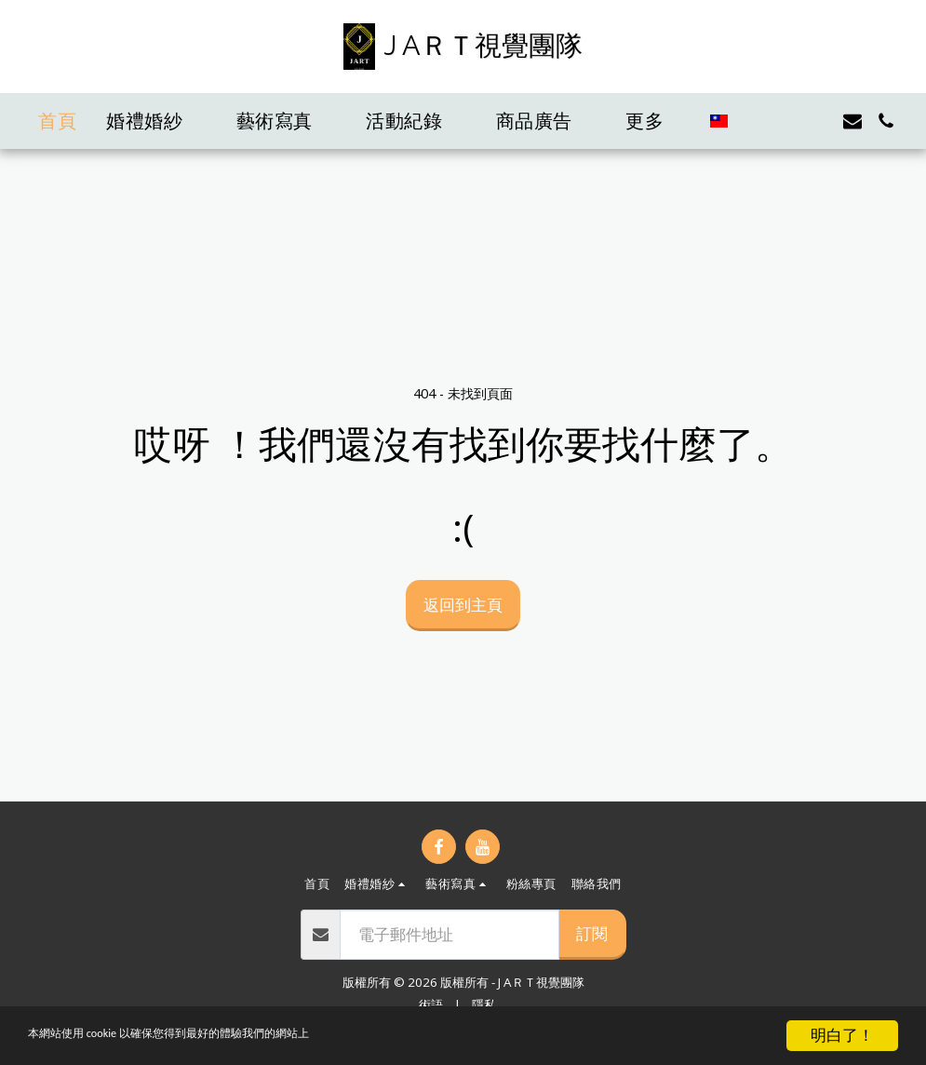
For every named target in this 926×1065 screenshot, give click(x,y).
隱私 (484, 1004)
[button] (156, 121)
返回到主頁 (463, 604)
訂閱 (592, 933)
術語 (431, 1004)
